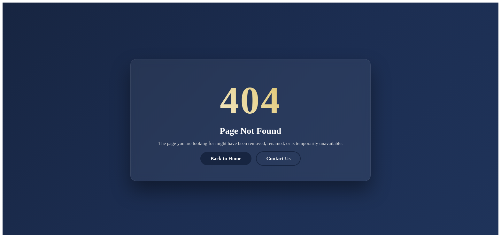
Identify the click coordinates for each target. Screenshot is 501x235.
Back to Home (226, 158)
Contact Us (278, 158)
